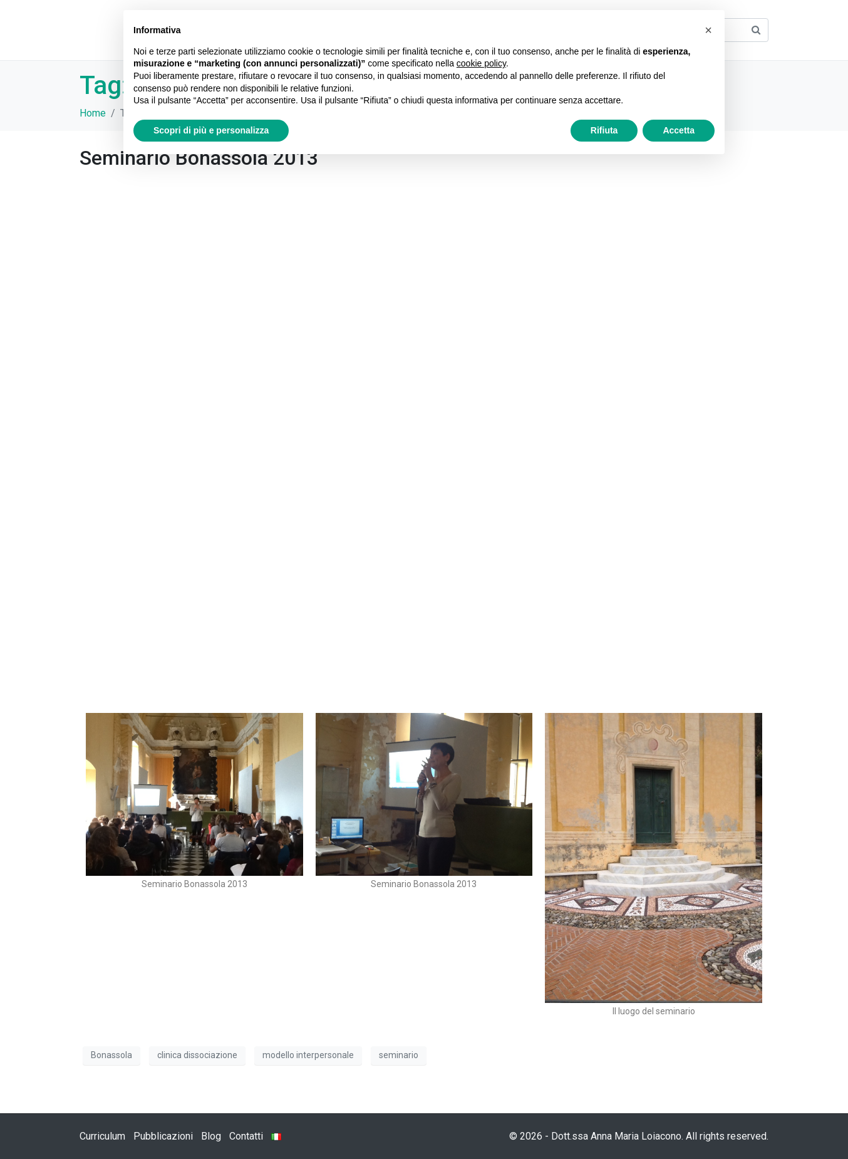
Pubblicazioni (163, 1136)
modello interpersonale (308, 1055)
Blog (211, 1136)
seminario (398, 1055)
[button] (708, 30)
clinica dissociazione (197, 1055)
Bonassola (111, 1055)
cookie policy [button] (481, 63)
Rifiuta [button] (604, 130)
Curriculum (102, 1136)
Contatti (246, 1136)
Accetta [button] (679, 130)
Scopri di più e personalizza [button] (211, 130)
